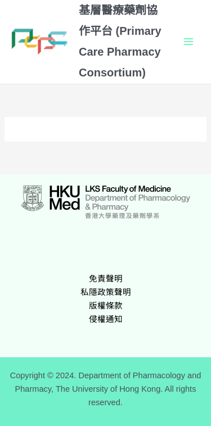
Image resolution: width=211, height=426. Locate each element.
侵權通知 (106, 319)
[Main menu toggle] (188, 41)
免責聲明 (106, 278)
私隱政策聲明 (105, 292)
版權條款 (106, 305)
